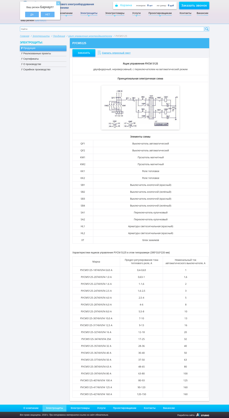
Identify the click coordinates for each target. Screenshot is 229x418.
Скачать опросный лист (116, 53)
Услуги (136, 13)
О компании (64, 13)
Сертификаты (31, 58)
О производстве (32, 64)
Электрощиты (88, 13)
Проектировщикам (160, 13)
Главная (24, 36)
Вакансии (202, 13)
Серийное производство (36, 69)
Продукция (59, 36)
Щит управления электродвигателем (90, 36)
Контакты (185, 13)
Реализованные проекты (37, 53)
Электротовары (114, 13)
